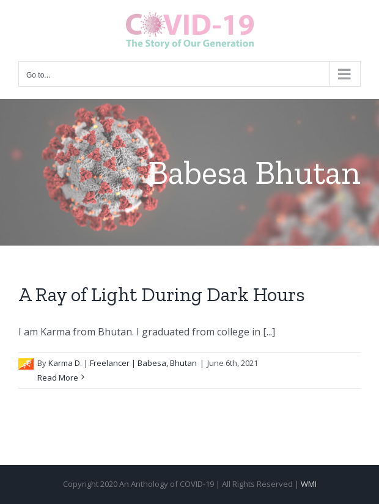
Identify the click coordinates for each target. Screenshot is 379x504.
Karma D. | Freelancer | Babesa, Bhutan (122, 362)
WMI (309, 483)
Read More (57, 377)
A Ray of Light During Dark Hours (161, 294)
